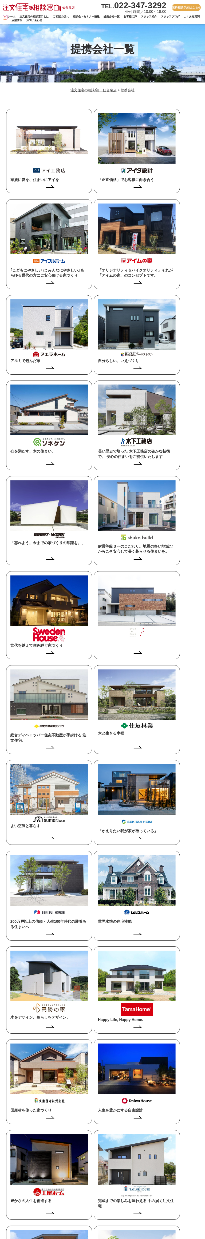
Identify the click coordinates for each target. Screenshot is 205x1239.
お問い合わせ (34, 20)
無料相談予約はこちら (186, 7)
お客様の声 (130, 16)
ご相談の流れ (61, 16)
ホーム (11, 16)
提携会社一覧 (112, 16)
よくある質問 (192, 16)
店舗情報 (16, 20)
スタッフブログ (170, 16)
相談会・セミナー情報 (86, 16)
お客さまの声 (78, 1204)
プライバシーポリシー (158, 1188)
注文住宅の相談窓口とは (34, 16)
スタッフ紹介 (149, 16)
